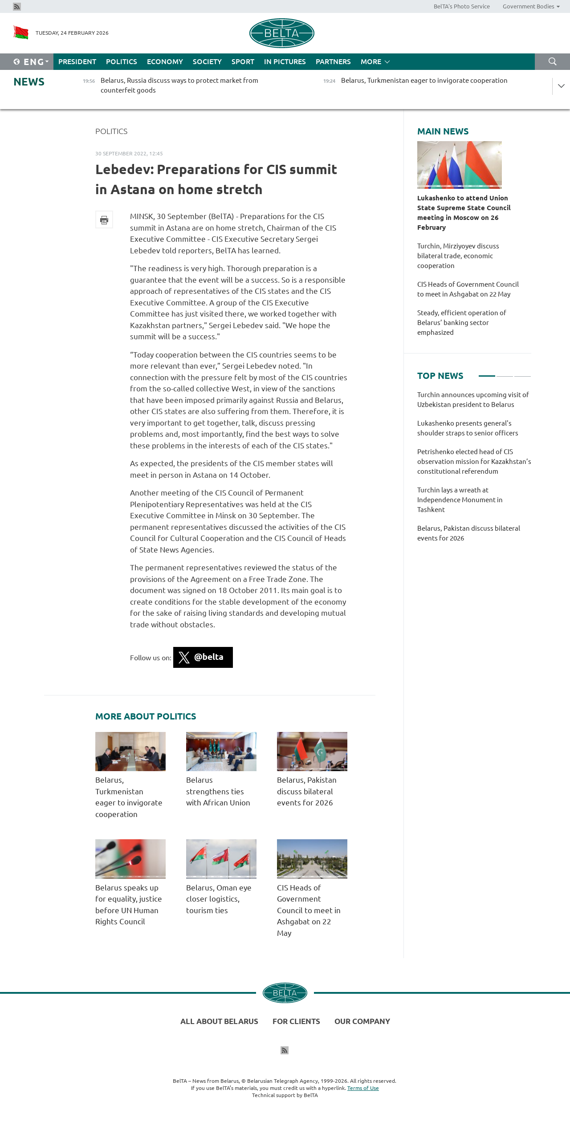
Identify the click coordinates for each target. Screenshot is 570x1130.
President (77, 61)
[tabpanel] (474, 471)
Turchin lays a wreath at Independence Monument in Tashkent (460, 499)
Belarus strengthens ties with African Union (218, 791)
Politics (121, 61)
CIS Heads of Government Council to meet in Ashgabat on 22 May (309, 910)
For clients (296, 1021)
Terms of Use (363, 1088)
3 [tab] (522, 372)
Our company (362, 1021)
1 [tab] (487, 372)
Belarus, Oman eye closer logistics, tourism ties (219, 899)
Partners (333, 61)
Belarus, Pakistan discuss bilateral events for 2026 (307, 791)
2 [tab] (505, 372)
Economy (165, 61)
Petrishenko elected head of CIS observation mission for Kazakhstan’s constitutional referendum (474, 461)
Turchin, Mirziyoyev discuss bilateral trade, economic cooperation (458, 255)
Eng (34, 62)
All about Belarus (219, 1021)
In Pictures (285, 61)
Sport (243, 61)
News (29, 82)
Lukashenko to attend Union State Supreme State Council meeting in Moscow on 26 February (464, 212)
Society (207, 61)
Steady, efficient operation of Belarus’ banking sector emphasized (461, 322)
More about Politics (145, 716)
